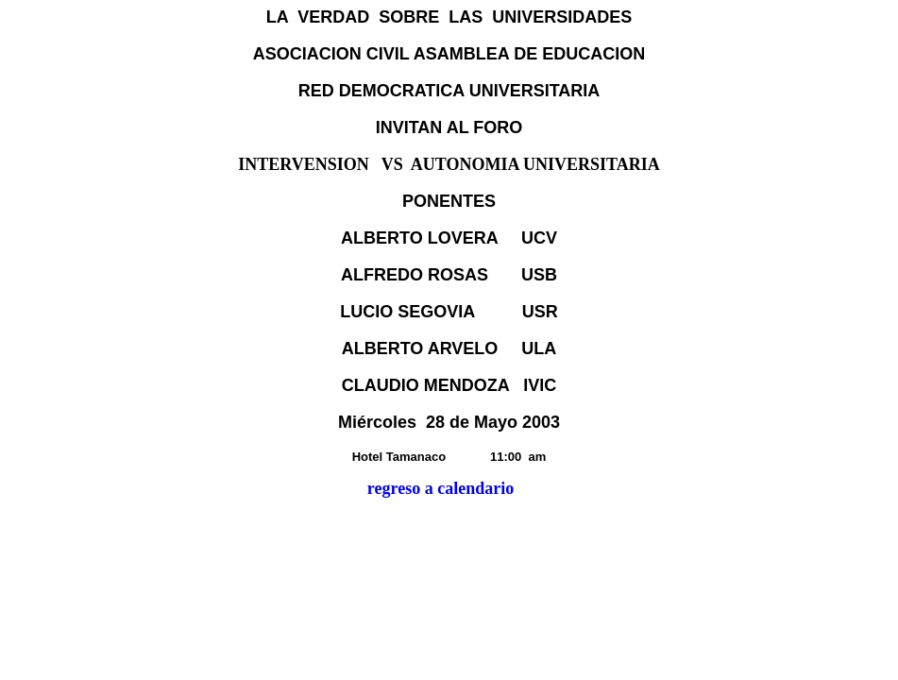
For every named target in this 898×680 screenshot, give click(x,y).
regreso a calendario (440, 488)
